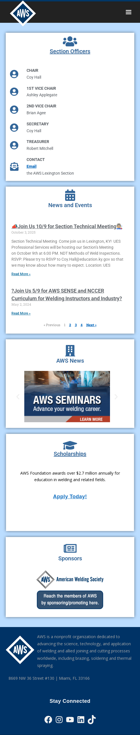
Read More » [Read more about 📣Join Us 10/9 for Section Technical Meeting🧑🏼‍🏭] (21, 274)
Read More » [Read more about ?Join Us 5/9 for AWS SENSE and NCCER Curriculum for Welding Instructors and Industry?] (21, 313)
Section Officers (70, 51)
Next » (91, 324)
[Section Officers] (70, 41)
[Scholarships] (70, 445)
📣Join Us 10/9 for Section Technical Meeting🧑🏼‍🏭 (67, 226)
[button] (17, 396)
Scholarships (70, 453)
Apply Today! (70, 496)
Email (32, 166)
